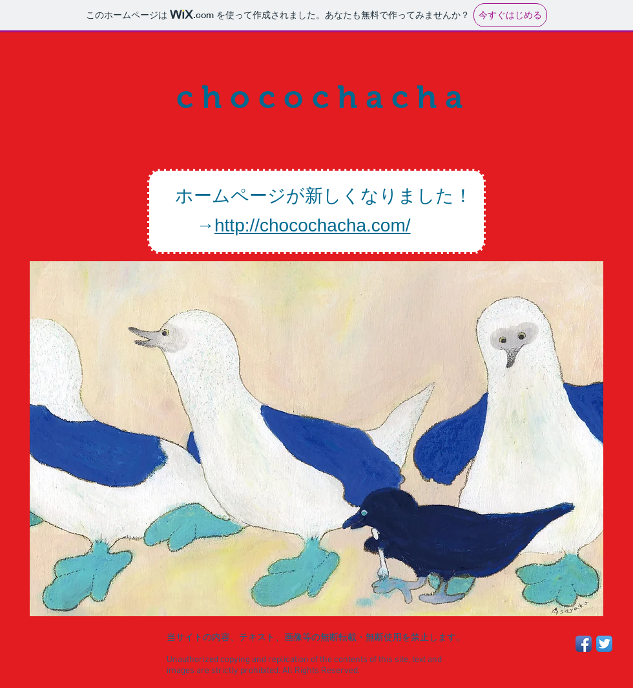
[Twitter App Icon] (604, 644)
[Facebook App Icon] (584, 644)
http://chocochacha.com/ (312, 225)
